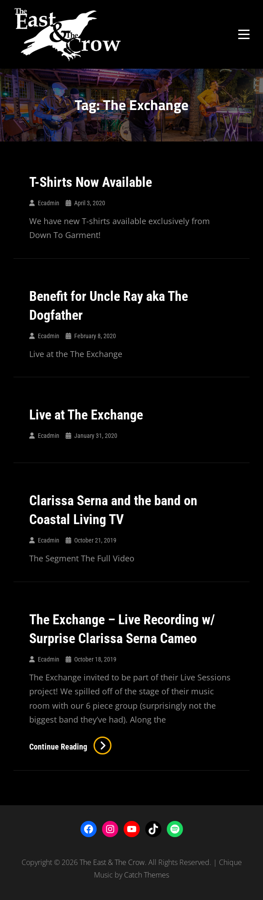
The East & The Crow (112, 862)
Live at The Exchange (86, 415)
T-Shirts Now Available (90, 182)
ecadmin (48, 203)
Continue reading (70, 746)
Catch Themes (146, 875)
